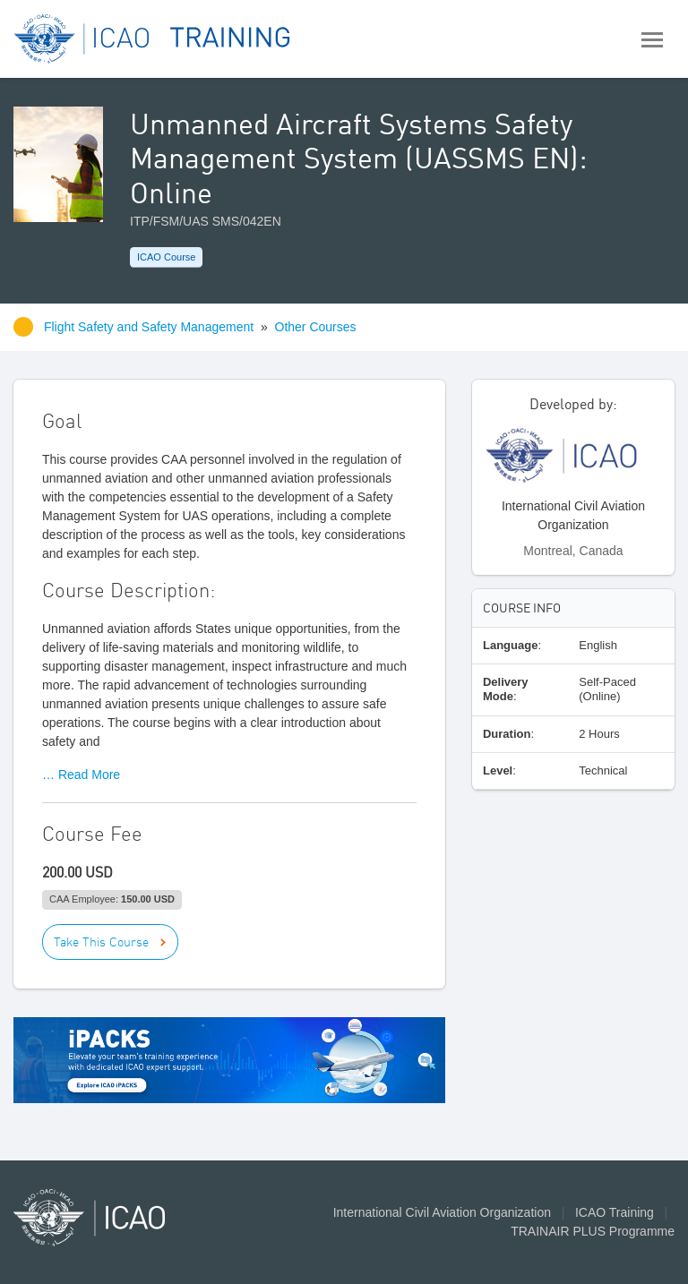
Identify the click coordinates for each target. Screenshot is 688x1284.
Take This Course (101, 942)
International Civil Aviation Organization (442, 1212)
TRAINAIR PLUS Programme (593, 1231)
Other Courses (316, 327)
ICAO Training (614, 1212)
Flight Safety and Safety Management (150, 327)
